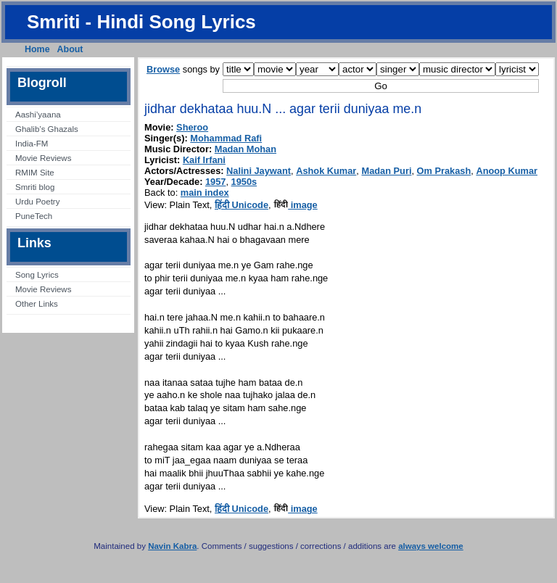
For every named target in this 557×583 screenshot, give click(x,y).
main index (205, 192)
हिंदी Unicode (241, 204)
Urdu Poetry (37, 201)
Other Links (36, 303)
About (70, 49)
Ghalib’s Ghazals (46, 129)
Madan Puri (386, 170)
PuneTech (33, 216)
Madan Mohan (245, 149)
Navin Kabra (172, 546)
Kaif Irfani (204, 159)
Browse (163, 69)
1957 (215, 181)
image (295, 204)
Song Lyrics (37, 274)
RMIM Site (34, 172)
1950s (244, 181)
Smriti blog (34, 187)
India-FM (31, 143)
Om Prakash (444, 170)
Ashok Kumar (326, 170)
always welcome (430, 546)
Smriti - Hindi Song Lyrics (141, 22)
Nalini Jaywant (258, 170)
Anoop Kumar (506, 170)
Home (37, 49)
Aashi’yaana (38, 114)
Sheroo (192, 127)
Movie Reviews (43, 158)
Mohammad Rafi (226, 138)
